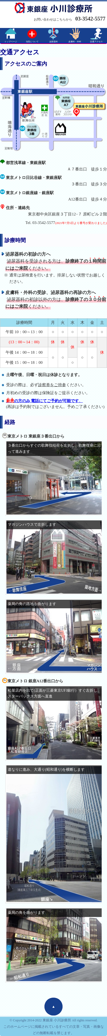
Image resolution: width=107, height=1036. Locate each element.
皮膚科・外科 (74, 41)
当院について (32, 41)
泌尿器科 (53, 41)
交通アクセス (96, 41)
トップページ (10, 41)
